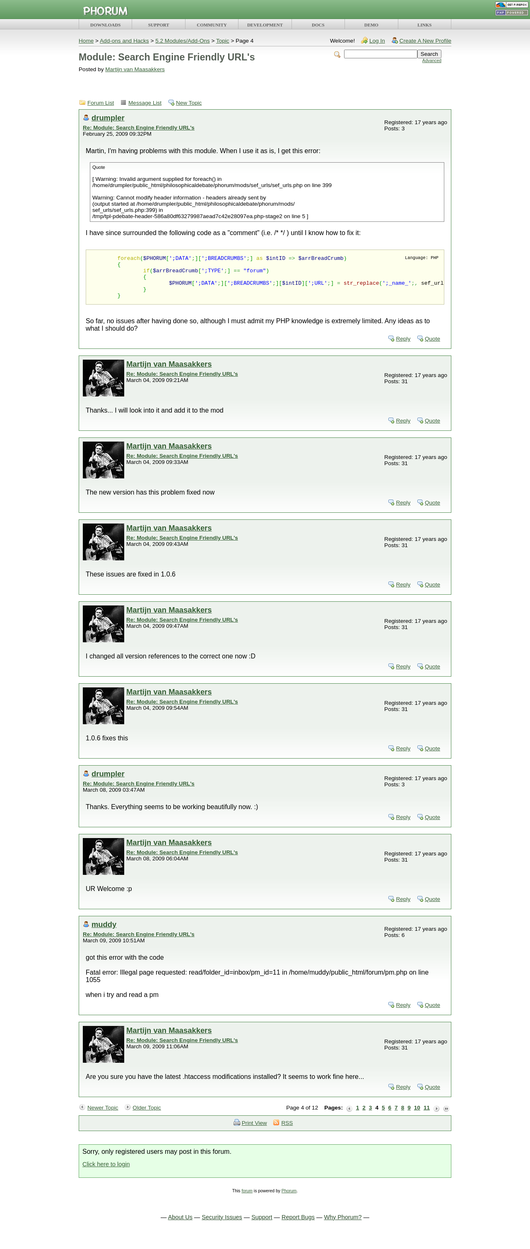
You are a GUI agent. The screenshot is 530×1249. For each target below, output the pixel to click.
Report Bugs (298, 1226)
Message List (144, 103)
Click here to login (106, 1173)
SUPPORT (158, 24)
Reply (403, 347)
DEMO (371, 24)
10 (417, 1116)
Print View (254, 1132)
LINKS (424, 24)
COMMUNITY (212, 24)
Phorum (289, 1199)
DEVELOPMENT (265, 24)
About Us (180, 1226)
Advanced (431, 60)
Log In (377, 41)
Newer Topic (102, 1116)
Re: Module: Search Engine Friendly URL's (139, 128)
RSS (287, 1132)
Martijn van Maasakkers (135, 69)
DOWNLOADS (105, 24)
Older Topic (146, 1116)
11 (427, 1116)
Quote (432, 347)
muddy (104, 933)
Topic (222, 41)
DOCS (318, 24)
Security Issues (222, 1226)
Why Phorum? (342, 1226)
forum (247, 1199)
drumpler (108, 117)
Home (86, 41)
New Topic (189, 103)
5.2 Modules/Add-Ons (182, 41)
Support (261, 1226)
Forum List (100, 103)
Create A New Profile (425, 41)
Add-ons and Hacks (124, 41)
